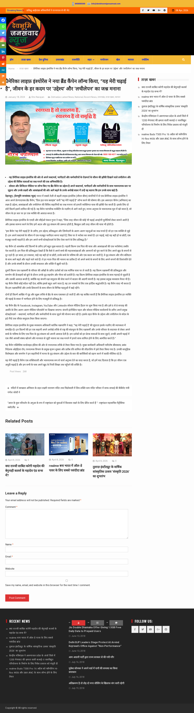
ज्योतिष (145, 59)
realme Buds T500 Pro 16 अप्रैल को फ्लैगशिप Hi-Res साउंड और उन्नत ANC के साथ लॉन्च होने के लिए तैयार (165, 139)
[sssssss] (68, 163)
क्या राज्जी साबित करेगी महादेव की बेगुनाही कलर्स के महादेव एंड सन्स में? (24, 470)
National (79, 97)
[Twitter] (3, 33)
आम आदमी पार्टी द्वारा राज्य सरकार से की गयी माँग (91, 657)
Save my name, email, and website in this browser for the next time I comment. (47, 585)
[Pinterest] (3, 57)
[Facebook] (3, 20)
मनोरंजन (104, 59)
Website (9, 568)
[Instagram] (3, 39)
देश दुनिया (43, 59)
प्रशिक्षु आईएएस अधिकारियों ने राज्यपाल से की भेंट (48, 10)
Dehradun (56, 97)
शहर (89, 59)
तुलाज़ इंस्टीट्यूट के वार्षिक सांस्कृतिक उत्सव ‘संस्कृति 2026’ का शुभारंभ (111, 471)
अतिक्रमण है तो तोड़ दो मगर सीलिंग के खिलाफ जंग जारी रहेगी (96, 683)
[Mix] (3, 76)
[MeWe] (3, 70)
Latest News (68, 97)
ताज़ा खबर (26, 59)
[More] (3, 82)
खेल (118, 59)
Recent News (90, 97)
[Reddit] (3, 64)
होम (11, 59)
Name (9, 544)
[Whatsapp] (3, 26)
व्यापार (131, 59)
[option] (54, 10)
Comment (11, 506)
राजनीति (76, 59)
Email (9, 556)
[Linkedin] (3, 51)
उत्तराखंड (60, 59)
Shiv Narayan (37, 97)
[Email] (3, 45)
